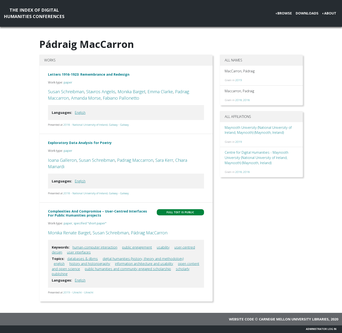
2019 (238, 80)
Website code (241, 319)
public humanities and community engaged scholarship (128, 269)
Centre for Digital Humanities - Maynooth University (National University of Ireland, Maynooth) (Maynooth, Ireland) (256, 157)
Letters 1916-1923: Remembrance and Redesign (88, 74)
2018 (238, 100)
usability (163, 247)
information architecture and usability (144, 263)
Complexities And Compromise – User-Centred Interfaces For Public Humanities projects (97, 213)
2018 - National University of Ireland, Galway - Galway (96, 124)
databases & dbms (82, 258)
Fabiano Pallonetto (121, 98)
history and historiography (89, 263)
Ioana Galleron (62, 160)
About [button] (330, 13)
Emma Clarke (160, 91)
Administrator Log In (321, 329)
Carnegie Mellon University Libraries (294, 319)
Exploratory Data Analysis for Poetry (80, 142)
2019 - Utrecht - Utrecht (78, 292)
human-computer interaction (94, 247)
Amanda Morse (86, 98)
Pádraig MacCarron (149, 233)
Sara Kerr (164, 160)
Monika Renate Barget (69, 233)
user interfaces (79, 252)
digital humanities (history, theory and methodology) (143, 258)
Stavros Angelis (100, 91)
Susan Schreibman (66, 91)
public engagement (137, 247)
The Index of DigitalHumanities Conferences (34, 13)
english (59, 263)
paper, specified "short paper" (85, 223)
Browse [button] (284, 13)
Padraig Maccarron (135, 160)
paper (68, 82)
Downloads (307, 13)
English (80, 112)
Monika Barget (131, 91)
